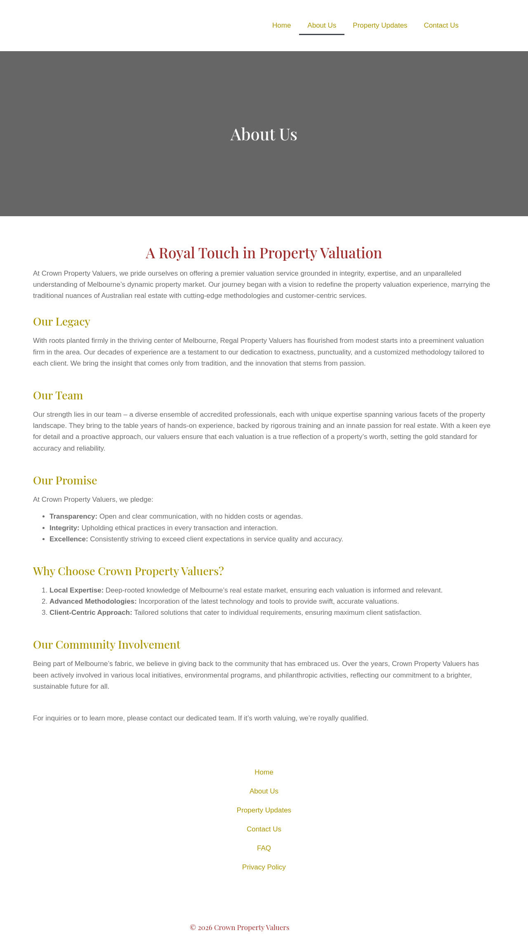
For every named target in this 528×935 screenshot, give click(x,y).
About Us (321, 25)
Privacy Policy (264, 867)
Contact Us (441, 25)
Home (281, 25)
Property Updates (380, 25)
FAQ (264, 848)
